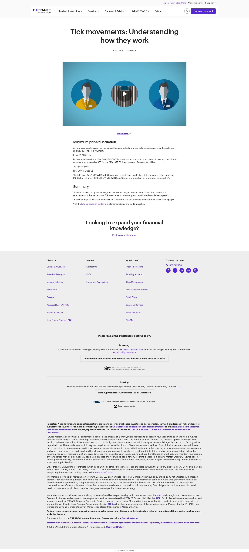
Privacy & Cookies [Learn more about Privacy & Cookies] (55, 312)
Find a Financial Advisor (137, 289)
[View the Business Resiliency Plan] (187, 522)
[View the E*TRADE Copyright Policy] (115, 526)
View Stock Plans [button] (178, 3)
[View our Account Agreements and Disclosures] (128, 522)
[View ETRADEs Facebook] (168, 269)
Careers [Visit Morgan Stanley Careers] (50, 297)
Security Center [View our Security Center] (133, 312)
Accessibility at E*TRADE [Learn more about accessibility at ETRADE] (58, 305)
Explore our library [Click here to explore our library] (124, 235)
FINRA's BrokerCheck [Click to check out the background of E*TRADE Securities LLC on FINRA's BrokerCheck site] (132, 349)
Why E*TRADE (141, 11)
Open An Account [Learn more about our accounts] (134, 266)
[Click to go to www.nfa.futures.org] (158, 498)
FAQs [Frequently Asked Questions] (88, 274)
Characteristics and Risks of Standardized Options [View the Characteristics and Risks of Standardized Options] (138, 426)
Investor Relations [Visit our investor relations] (55, 282)
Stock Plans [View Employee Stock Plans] (131, 297)
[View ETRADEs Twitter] (175, 269)
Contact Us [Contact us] (91, 266)
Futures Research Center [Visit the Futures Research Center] (92, 204)
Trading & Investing (71, 11)
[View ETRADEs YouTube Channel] (188, 269)
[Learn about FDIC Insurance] (110, 504)
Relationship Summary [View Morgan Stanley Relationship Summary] (124, 352)
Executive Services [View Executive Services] (134, 305)
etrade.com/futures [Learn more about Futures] (103, 472)
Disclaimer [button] (123, 133)
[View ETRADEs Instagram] (195, 269)
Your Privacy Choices (59, 320)
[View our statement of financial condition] (64, 522)
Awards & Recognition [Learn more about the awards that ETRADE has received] (57, 274)
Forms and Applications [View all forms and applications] (97, 282)
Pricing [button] (158, 11)
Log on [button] (165, 3)
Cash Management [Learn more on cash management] (135, 282)
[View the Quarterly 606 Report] (161, 522)
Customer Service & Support (202, 3)
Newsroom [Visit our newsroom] (52, 289)
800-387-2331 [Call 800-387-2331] (174, 265)
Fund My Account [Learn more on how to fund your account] (134, 274)
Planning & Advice (115, 11)
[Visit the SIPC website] (159, 495)
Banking (93, 11)
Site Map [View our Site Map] (130, 320)
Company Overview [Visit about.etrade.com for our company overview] (56, 266)
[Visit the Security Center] (130, 518)
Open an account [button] (203, 11)
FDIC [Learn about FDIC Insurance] (179, 386)
